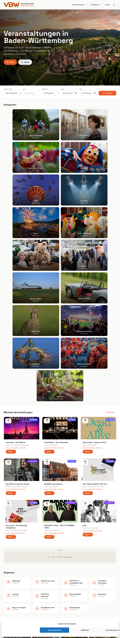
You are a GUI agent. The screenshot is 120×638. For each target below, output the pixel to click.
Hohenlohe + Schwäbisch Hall (73, 584)
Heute (107, 5)
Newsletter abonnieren (99, 584)
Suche (25, 62)
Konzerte (32, 265)
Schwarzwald (67, 610)
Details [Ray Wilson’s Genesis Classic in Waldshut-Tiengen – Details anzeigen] (11, 297)
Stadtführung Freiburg (53, 287)
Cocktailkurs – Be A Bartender (56, 246)
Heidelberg (8, 584)
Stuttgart (7, 577)
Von (62, 89)
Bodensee (65, 577)
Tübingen (7, 597)
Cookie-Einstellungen (99, 597)
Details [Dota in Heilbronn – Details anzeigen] (87, 338)
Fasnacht (36, 587)
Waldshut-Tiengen (20, 290)
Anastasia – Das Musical (15, 246)
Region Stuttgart (68, 604)
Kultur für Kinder (39, 600)
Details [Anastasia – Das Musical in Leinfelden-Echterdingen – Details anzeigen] (11, 255)
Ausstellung (37, 581)
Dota (84, 329)
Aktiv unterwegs (39, 577)
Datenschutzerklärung (99, 590)
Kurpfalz (65, 590)
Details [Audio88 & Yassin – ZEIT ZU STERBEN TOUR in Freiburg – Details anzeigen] (49, 340)
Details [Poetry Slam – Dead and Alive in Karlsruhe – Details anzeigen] (87, 255)
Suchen (107, 93)
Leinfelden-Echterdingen (20, 248)
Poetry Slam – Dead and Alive (94, 246)
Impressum (95, 587)
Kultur (33, 223)
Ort (24, 89)
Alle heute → (111, 216)
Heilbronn (94, 331)
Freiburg (53, 290)
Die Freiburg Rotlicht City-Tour (95, 287)
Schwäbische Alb (68, 607)
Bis (81, 89)
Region (44, 89)
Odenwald (66, 600)
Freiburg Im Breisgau (96, 290)
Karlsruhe (54, 248)
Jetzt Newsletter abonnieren (60, 520)
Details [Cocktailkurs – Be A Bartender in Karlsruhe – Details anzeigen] (49, 255)
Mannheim (8, 590)
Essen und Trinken (40, 584)
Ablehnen (85, 630)
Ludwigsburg (9, 594)
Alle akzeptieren (54, 630)
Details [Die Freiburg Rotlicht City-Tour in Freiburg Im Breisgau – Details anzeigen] (87, 297)
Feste (35, 590)
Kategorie (8, 89)
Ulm (5, 600)
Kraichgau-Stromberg (70, 587)
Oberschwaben (68, 597)
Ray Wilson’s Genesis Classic (17, 287)
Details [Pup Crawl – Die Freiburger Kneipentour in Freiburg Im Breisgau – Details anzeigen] (11, 340)
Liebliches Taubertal (69, 594)
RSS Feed (94, 594)
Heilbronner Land (68, 581)
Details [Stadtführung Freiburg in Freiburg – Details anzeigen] (49, 297)
